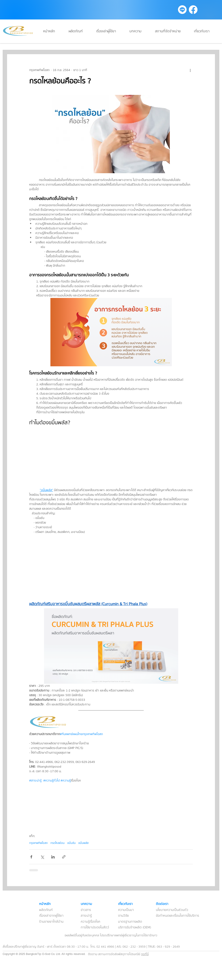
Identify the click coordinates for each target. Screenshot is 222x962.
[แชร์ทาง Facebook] (31, 857)
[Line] (182, 9)
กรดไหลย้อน (57, 843)
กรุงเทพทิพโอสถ (38, 843)
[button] (139, 31)
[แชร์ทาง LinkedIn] (53, 857)
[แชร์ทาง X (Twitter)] (42, 857)
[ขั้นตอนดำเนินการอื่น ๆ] (190, 70)
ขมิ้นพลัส (83, 843)
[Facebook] (193, 9)
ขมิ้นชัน (71, 843)
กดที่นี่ (145, 954)
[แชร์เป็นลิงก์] (64, 857)
